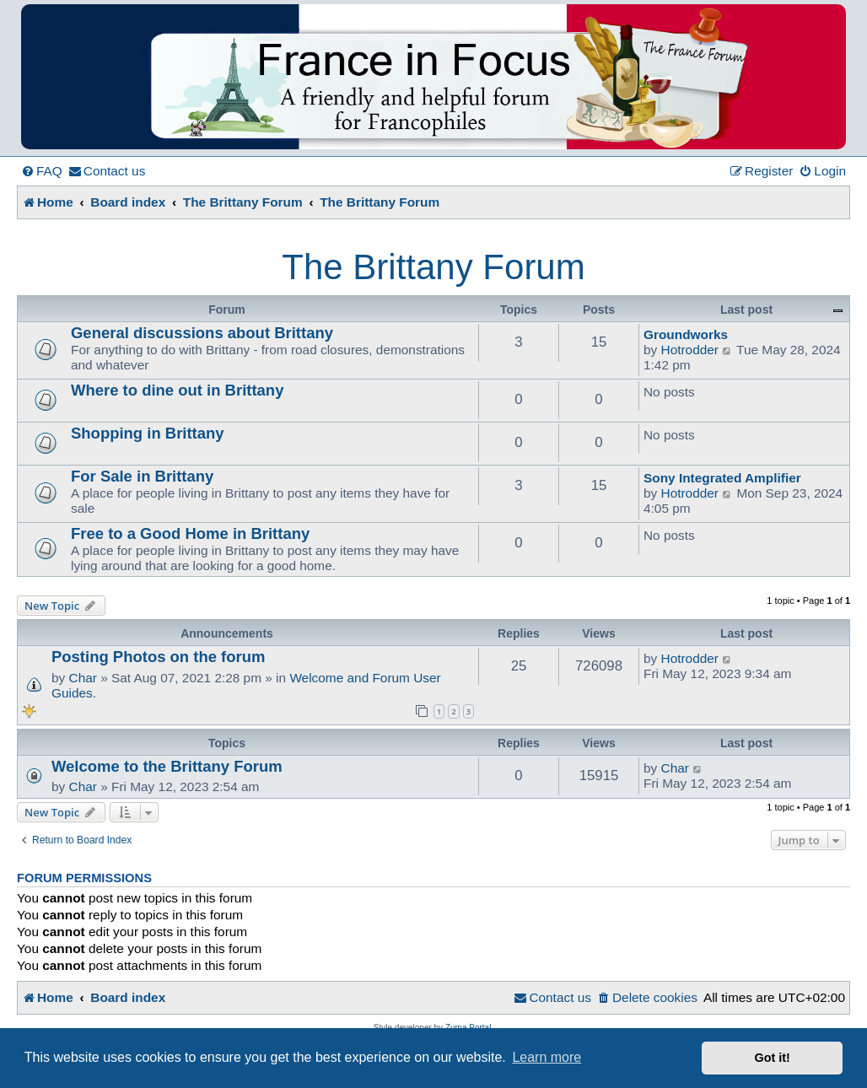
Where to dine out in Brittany (177, 390)
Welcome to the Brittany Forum (167, 766)
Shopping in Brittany (147, 433)
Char (83, 678)
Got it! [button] (772, 1057)
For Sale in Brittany (142, 476)
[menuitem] (41, 171)
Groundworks (686, 334)
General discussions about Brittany (202, 333)
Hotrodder (690, 349)
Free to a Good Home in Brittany (190, 533)
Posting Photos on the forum (158, 656)
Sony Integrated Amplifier (722, 478)
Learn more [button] (546, 1057)
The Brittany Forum (433, 267)
